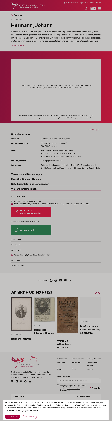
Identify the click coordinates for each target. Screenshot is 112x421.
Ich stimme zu (12, 417)
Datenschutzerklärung (55, 408)
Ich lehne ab (29, 417)
